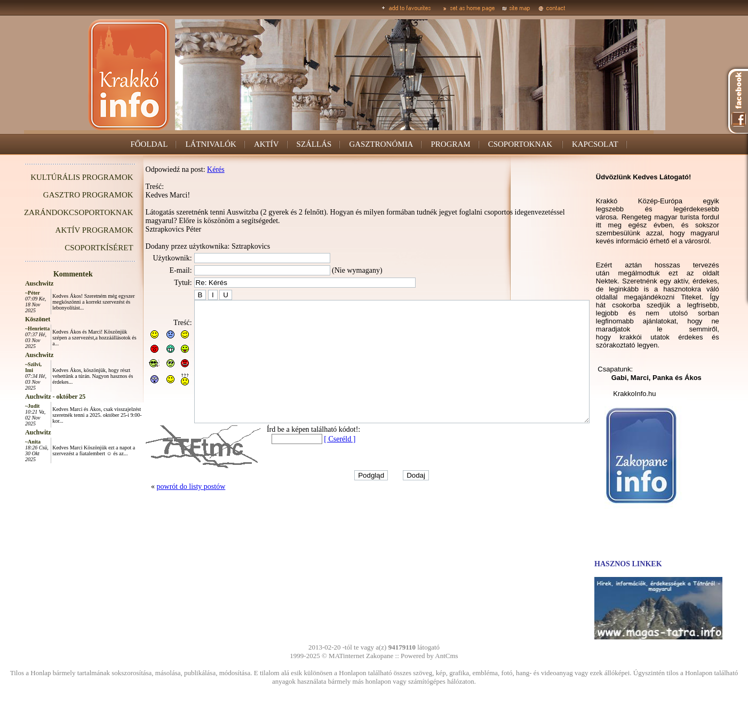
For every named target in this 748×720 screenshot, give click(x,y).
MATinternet (346, 656)
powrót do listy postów (167, 511)
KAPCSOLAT (595, 144)
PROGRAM (451, 144)
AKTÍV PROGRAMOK (70, 230)
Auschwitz (15, 283)
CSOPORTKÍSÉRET (75, 247)
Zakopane (379, 656)
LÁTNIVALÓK (211, 144)
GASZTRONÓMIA (381, 144)
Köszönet (13, 319)
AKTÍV (266, 144)
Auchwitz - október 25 (31, 396)
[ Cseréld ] (315, 463)
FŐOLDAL (149, 144)
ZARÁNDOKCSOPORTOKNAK (54, 212)
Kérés (192, 169)
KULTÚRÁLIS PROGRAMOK (57, 177)
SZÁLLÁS (314, 144)
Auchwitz (14, 432)
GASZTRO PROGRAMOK (64, 195)
